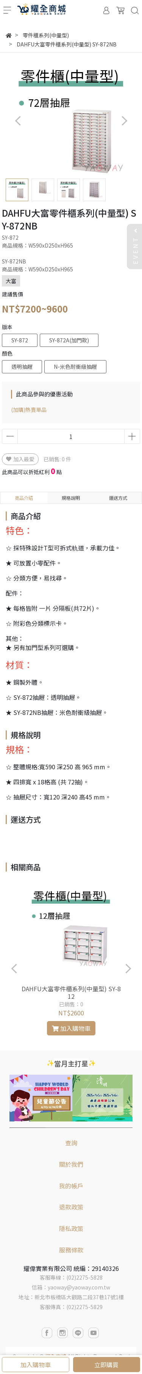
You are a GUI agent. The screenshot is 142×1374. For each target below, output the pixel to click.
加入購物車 (35, 1364)
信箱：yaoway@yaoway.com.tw (71, 1287)
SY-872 (19, 340)
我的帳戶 (71, 1185)
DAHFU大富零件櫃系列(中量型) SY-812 (71, 992)
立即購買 (106, 1364)
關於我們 (71, 1164)
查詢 (71, 1142)
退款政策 (71, 1206)
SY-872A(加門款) (69, 340)
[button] (124, 120)
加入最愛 (20, 459)
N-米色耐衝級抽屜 (75, 366)
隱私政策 (71, 1228)
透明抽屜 (22, 366)
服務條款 (71, 1249)
